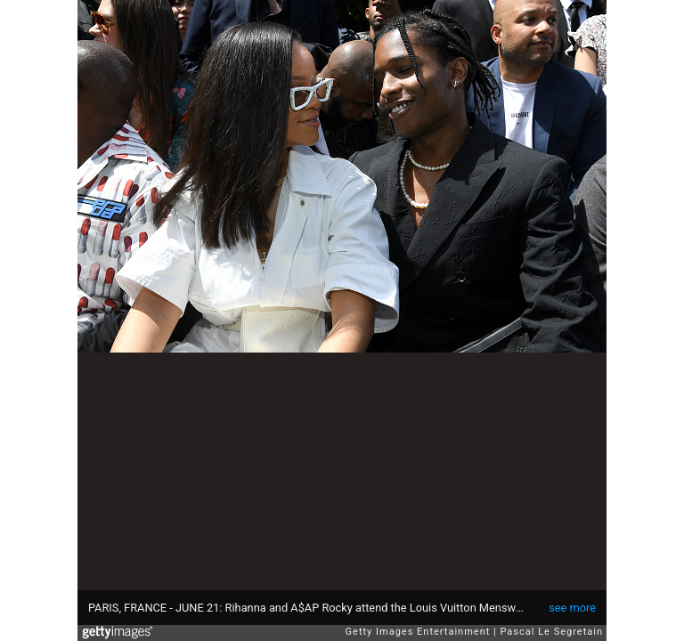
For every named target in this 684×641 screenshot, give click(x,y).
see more (572, 607)
